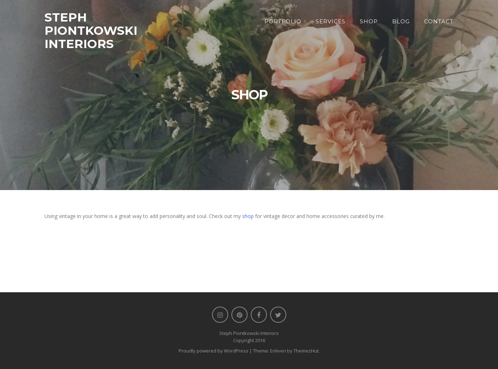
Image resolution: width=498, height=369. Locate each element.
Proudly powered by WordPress (213, 350)
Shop (369, 21)
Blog (401, 21)
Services (331, 21)
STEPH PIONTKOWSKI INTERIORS (90, 30)
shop (248, 216)
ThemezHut (306, 350)
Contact (439, 21)
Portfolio (282, 21)
